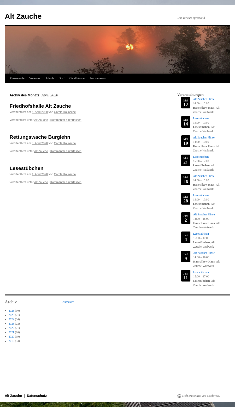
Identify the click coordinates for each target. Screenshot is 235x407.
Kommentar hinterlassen (66, 120)
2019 (11, 341)
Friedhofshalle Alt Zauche (40, 106)
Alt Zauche (23, 16)
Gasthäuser (77, 78)
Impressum (98, 78)
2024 (11, 319)
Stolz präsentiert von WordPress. (201, 395)
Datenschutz (37, 396)
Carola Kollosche (65, 112)
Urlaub (49, 78)
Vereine (34, 78)
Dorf (62, 78)
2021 (11, 332)
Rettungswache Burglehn (40, 137)
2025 (11, 315)
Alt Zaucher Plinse (204, 99)
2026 (11, 310)
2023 (11, 323)
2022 (11, 328)
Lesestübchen (26, 168)
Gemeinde (17, 78)
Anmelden (68, 302)
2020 (11, 336)
